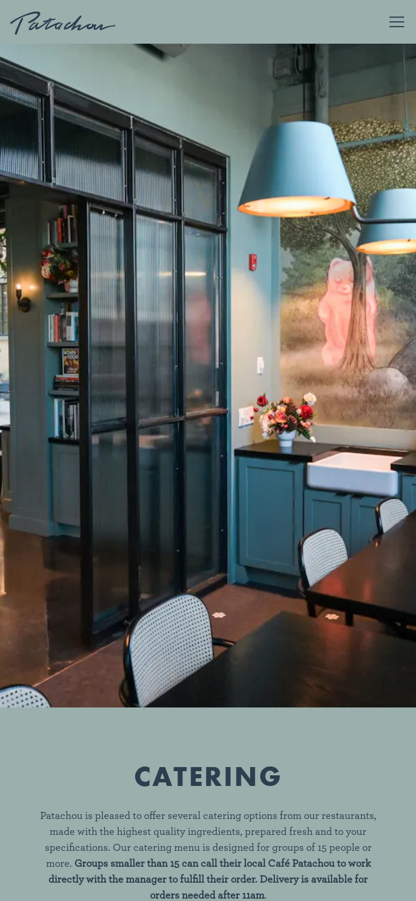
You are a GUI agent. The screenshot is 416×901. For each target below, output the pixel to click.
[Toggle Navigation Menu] (397, 22)
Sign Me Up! (208, 884)
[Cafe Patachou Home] (63, 22)
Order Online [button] (208, 852)
